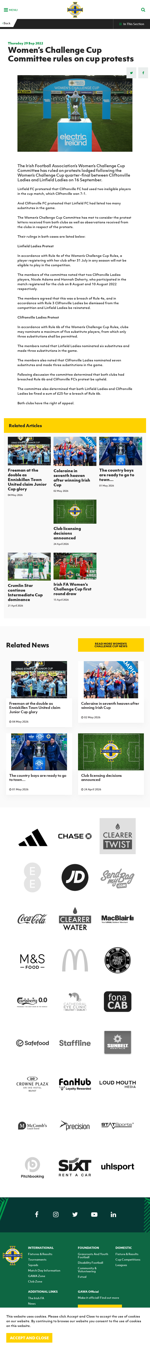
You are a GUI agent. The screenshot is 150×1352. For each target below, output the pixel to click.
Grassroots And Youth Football (93, 1255)
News (32, 1303)
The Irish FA (36, 1298)
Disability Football (90, 1262)
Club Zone (35, 1281)
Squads (33, 1265)
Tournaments (37, 1259)
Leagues (121, 1265)
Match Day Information (44, 1270)
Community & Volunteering (87, 1269)
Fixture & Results (126, 1254)
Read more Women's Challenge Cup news (111, 645)
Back (6, 23)
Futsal (82, 1277)
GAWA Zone (36, 1276)
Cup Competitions (127, 1259)
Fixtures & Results (40, 1254)
